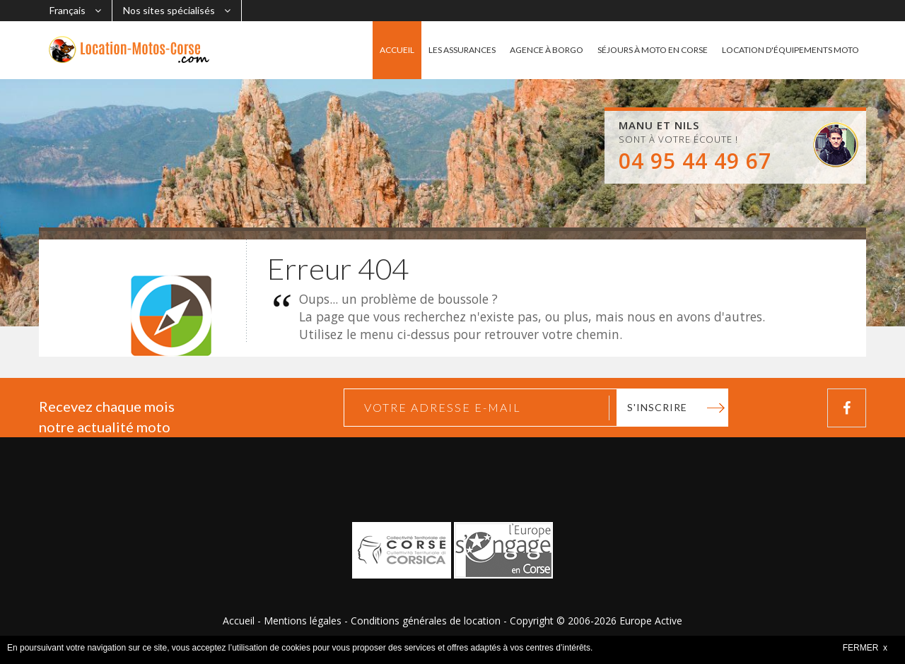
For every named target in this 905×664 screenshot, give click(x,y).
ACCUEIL (397, 50)
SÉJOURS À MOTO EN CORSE (652, 50)
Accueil (239, 620)
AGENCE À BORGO (546, 50)
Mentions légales (302, 620)
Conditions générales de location (426, 620)
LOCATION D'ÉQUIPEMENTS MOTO (790, 50)
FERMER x (865, 648)
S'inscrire (657, 407)
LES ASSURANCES (462, 50)
